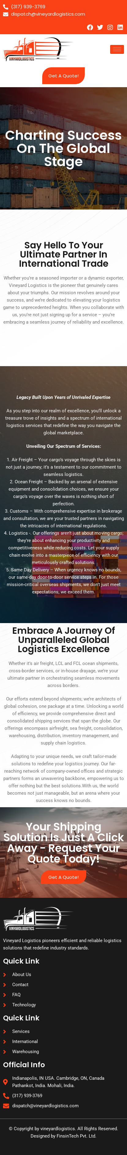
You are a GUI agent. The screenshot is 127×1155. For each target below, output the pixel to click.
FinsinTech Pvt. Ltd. (76, 1136)
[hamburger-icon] (117, 49)
